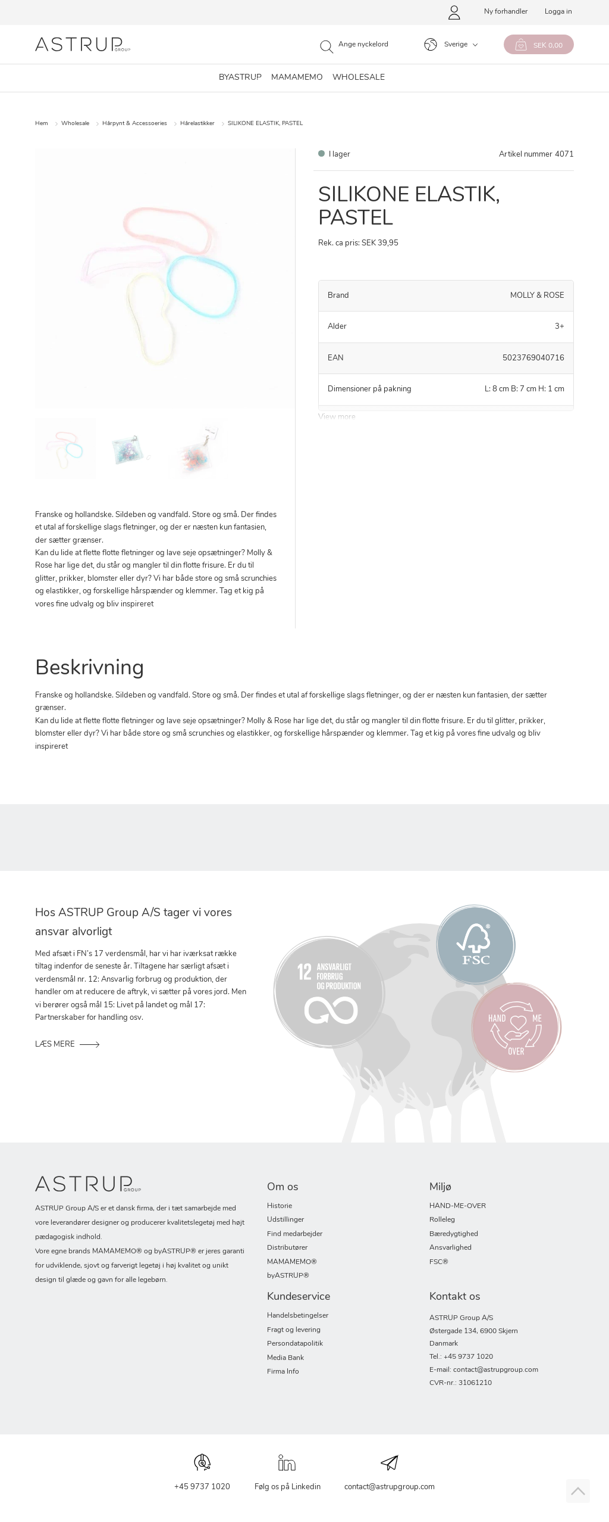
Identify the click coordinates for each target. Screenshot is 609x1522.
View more (337, 417)
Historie (279, 1206)
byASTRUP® (288, 1276)
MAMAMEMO (297, 78)
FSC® (438, 1262)
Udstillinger (285, 1220)
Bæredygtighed (453, 1234)
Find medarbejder (294, 1234)
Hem (41, 123)
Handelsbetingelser (297, 1315)
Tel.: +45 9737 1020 (461, 1357)
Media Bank (285, 1358)
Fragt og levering (294, 1330)
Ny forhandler (506, 11)
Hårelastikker (197, 123)
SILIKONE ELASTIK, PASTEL (265, 123)
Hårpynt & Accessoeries (134, 123)
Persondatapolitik (295, 1343)
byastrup (240, 78)
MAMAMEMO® (292, 1262)
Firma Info (283, 1371)
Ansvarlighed (450, 1248)
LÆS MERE (55, 1044)
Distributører (287, 1248)
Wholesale (75, 123)
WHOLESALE (358, 78)
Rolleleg (442, 1220)
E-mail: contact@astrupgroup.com (483, 1370)
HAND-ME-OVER (457, 1206)
